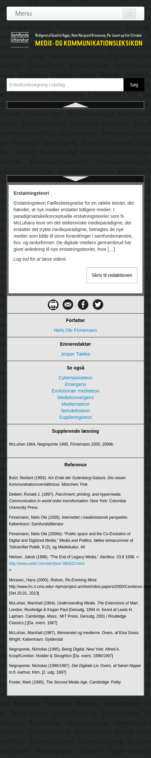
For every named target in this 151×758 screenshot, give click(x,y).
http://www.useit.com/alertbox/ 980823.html (47, 563)
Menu (23, 13)
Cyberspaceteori (76, 377)
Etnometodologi (75, 151)
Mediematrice (75, 404)
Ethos (76, 127)
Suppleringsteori (75, 417)
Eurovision (75, 162)
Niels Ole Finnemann (75, 330)
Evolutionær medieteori (75, 391)
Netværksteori (75, 410)
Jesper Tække (75, 354)
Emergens (75, 384)
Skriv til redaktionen (112, 275)
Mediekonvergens (75, 397)
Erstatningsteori (75, 115)
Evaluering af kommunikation (75, 174)
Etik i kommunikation (75, 139)
